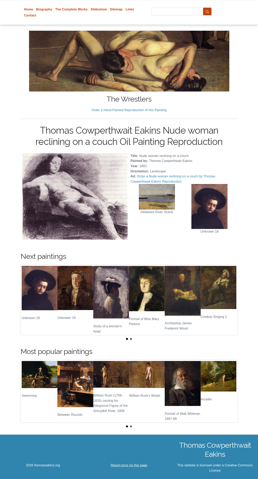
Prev (27, 300)
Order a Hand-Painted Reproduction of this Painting (129, 110)
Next (231, 300)
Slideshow (99, 9)
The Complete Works (71, 9)
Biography (44, 9)
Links (130, 9)
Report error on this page (129, 465)
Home (28, 9)
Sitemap (116, 9)
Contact (30, 15)
